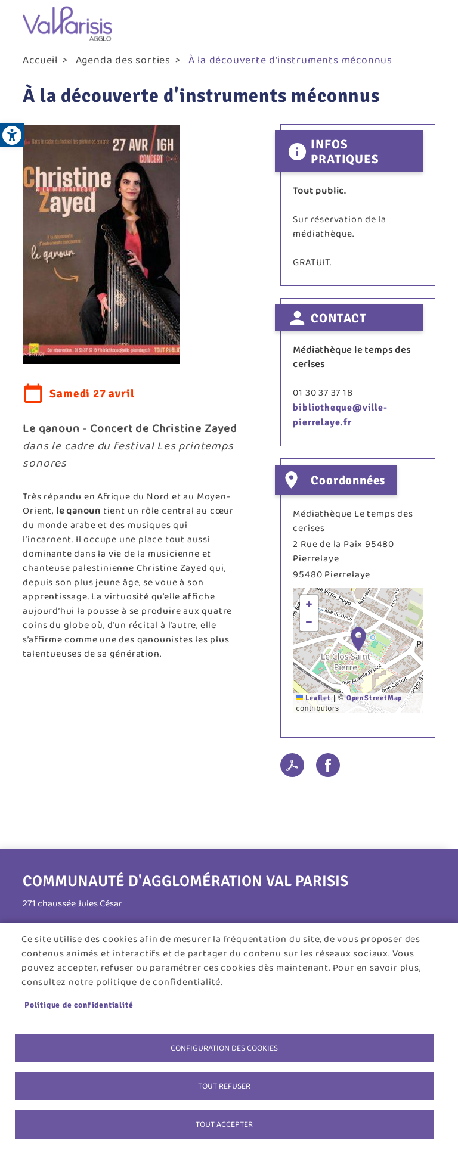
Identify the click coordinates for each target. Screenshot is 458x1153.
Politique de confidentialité (78, 1003)
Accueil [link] (40, 60)
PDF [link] (292, 765)
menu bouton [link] (423, 24)
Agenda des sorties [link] (123, 60)
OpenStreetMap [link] (374, 698)
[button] (358, 639)
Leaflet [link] (313, 698)
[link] (12, 135)
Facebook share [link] (328, 765)
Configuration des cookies (224, 1046)
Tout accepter (224, 1123)
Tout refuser (224, 1085)
